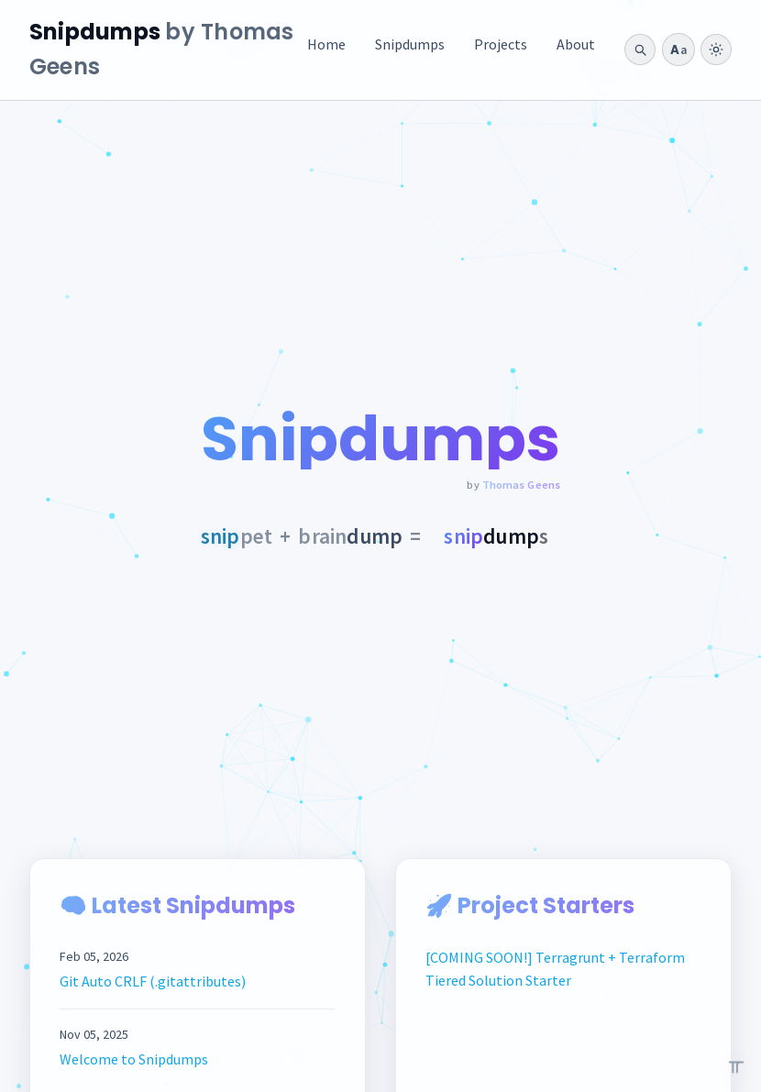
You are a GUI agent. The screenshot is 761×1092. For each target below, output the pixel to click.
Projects (500, 44)
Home (326, 44)
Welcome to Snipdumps (134, 1059)
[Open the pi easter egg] (736, 1067)
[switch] (716, 49)
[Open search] (640, 49)
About (576, 44)
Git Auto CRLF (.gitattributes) (153, 981)
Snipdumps (410, 44)
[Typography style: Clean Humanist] (678, 49)
